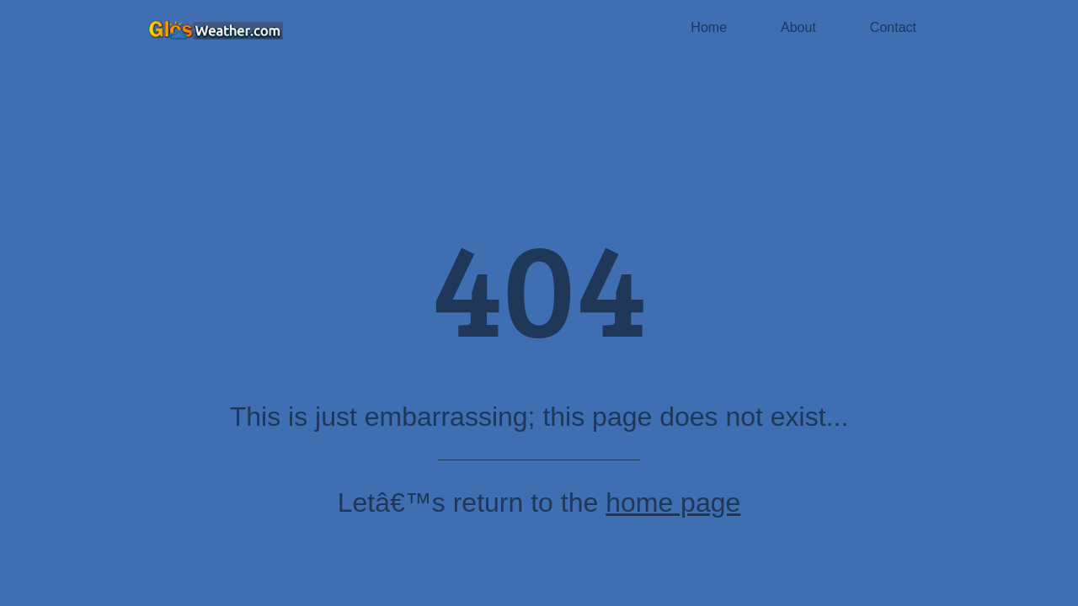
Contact (893, 27)
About (798, 27)
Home (709, 27)
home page (673, 502)
